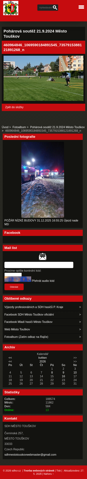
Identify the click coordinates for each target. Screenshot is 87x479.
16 (63, 376)
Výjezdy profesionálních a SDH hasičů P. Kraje (33, 307)
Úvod (5, 127)
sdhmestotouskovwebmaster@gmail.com (30, 454)
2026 (42, 361)
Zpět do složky (14, 107)
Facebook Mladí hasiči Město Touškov (28, 321)
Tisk (58, 470)
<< (10, 357)
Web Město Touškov (17, 329)
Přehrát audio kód (43, 280)
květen (42, 357)
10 (75, 372)
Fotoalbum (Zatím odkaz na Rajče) (26, 336)
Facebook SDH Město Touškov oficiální (29, 314)
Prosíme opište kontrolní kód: (22, 270)
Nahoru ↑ (49, 473)
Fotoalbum (19, 127)
